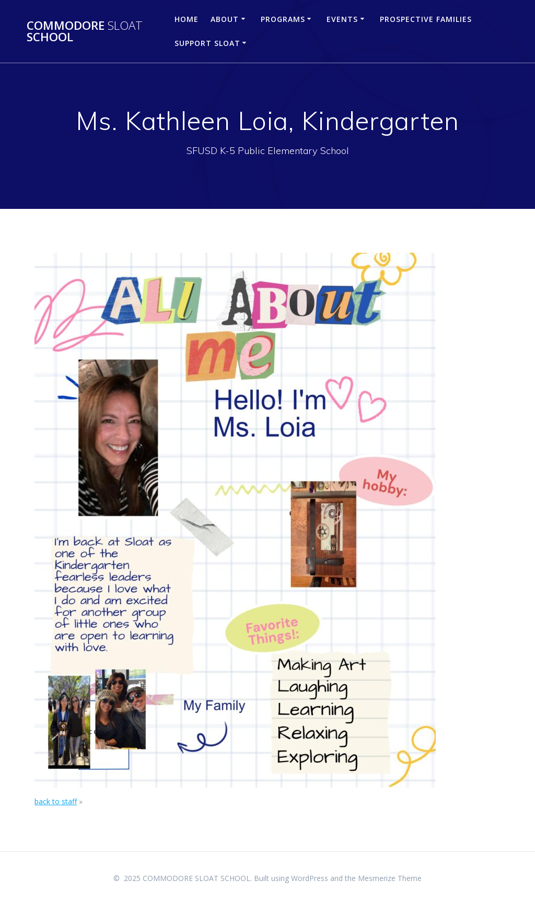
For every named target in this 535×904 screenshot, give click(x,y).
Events (342, 19)
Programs (283, 19)
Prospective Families (426, 19)
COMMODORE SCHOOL (85, 31)
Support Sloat (207, 43)
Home (187, 19)
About (225, 19)
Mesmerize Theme (390, 878)
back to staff (55, 801)
